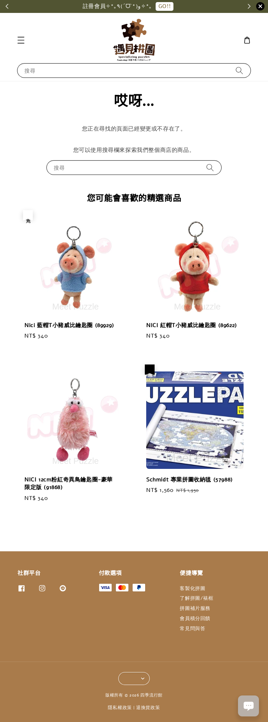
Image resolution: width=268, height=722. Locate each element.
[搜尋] (239, 70)
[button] (21, 40)
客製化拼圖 (192, 588)
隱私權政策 (120, 708)
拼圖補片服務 (195, 608)
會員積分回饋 (195, 618)
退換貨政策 (148, 708)
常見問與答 (192, 628)
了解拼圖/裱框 (196, 598)
